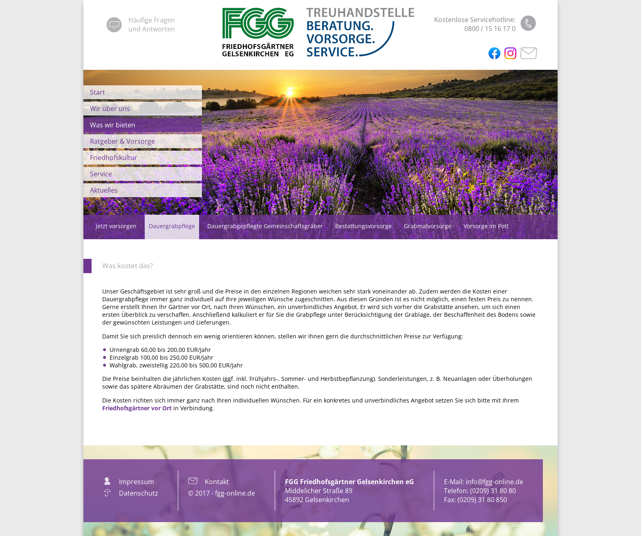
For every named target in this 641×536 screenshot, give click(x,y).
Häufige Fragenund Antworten (151, 24)
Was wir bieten (112, 124)
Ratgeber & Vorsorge (122, 141)
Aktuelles (104, 190)
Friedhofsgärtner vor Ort (137, 408)
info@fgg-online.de (494, 481)
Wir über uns (110, 108)
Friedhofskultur (113, 157)
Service (101, 173)
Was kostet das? (127, 265)
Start (97, 92)
